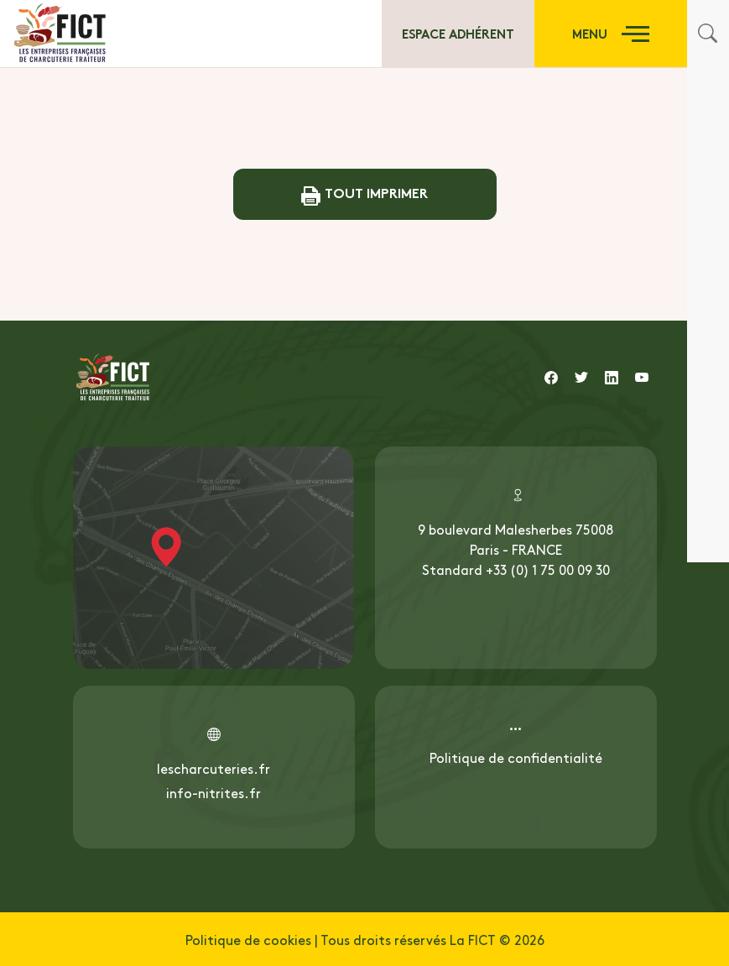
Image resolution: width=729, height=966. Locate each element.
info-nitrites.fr (213, 792)
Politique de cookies (248, 939)
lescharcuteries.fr (213, 768)
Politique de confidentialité (516, 757)
